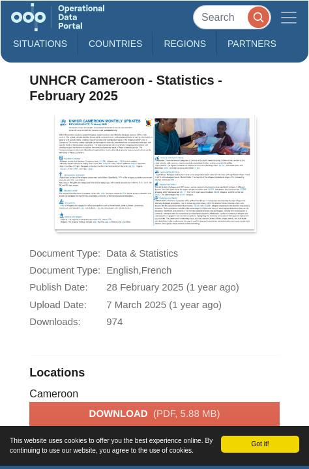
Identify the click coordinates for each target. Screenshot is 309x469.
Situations (40, 43)
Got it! (260, 444)
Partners (252, 43)
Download (154, 414)
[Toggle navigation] (288, 17)
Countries (115, 43)
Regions (185, 43)
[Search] (232, 17)
